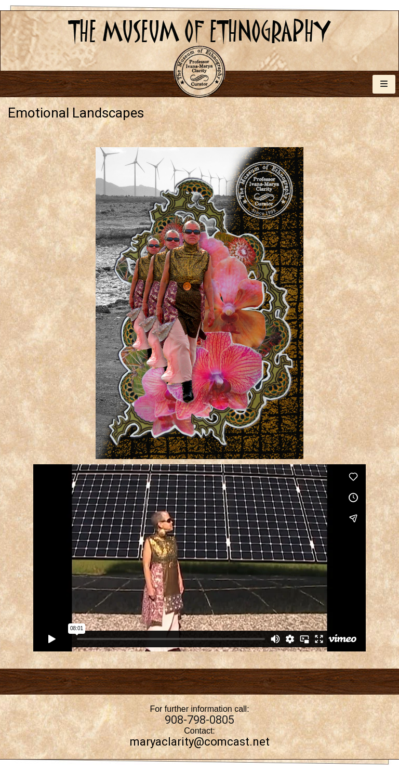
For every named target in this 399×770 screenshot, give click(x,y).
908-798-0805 (199, 719)
